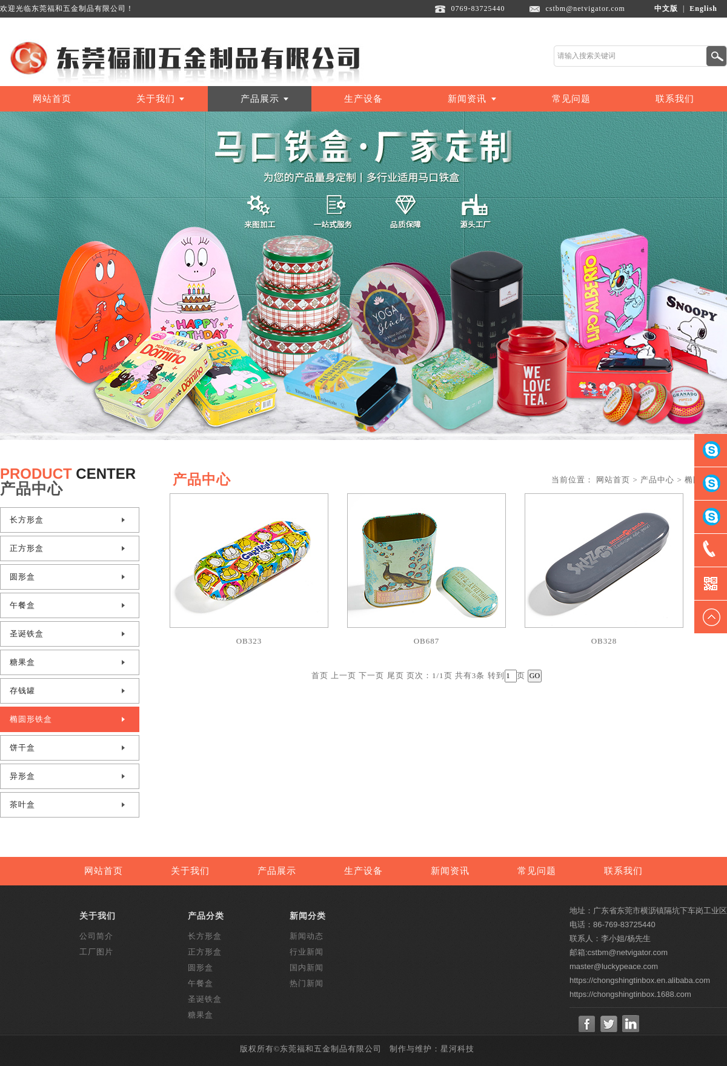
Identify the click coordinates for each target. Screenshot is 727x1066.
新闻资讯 (467, 99)
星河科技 (457, 1048)
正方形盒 (27, 548)
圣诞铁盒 (27, 633)
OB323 (249, 640)
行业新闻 (307, 951)
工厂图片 (96, 951)
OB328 (604, 640)
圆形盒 (22, 576)
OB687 (427, 640)
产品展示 (260, 99)
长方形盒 (27, 519)
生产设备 (363, 99)
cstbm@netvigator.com (585, 8)
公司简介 (96, 936)
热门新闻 (307, 983)
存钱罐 (22, 690)
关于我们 (155, 99)
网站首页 (52, 99)
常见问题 (571, 99)
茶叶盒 (22, 804)
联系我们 (675, 99)
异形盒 (22, 776)
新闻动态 (307, 936)
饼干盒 (22, 747)
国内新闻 (307, 967)
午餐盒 (22, 605)
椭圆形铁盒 (31, 719)
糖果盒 (22, 662)
